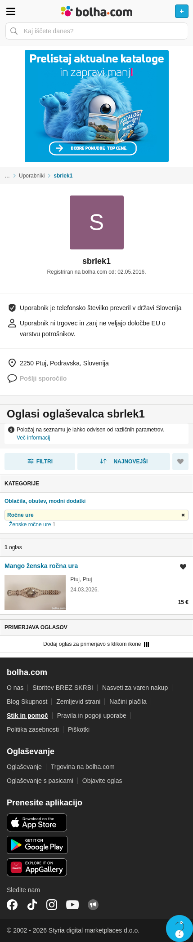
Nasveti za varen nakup (135, 687)
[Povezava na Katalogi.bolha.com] (96, 106)
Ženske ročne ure (30, 524)
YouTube (72, 904)
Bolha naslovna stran (96, 11)
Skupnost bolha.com (93, 904)
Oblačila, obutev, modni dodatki (44, 501)
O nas (15, 687)
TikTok (32, 904)
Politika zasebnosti (33, 729)
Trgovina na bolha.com (83, 766)
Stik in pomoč (27, 715)
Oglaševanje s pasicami (40, 780)
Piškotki (79, 729)
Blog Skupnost (27, 701)
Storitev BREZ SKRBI (62, 687)
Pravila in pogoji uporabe (91, 715)
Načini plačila (127, 701)
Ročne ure (20, 515)
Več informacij (33, 438)
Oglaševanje (24, 766)
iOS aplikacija (37, 822)
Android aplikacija (37, 845)
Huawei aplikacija (37, 867)
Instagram (51, 904)
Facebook (12, 904)
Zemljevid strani (78, 701)
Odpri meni (11, 11)
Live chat (179, 928)
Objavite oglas (102, 780)
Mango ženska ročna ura (41, 565)
